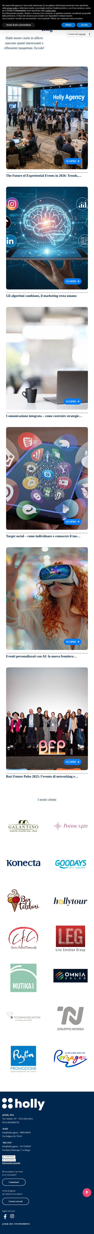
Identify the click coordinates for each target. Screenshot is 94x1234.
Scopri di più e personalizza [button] (18, 25)
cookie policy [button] (50, 11)
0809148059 (25, 1132)
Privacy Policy (10, 1160)
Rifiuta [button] (68, 25)
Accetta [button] (84, 25)
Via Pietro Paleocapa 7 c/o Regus (16, 1150)
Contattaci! (14, 1182)
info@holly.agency (10, 1132)
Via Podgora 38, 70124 (12, 1136)
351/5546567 (25, 1146)
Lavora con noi (15, 1201)
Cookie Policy (9, 1156)
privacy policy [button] (12, 8)
